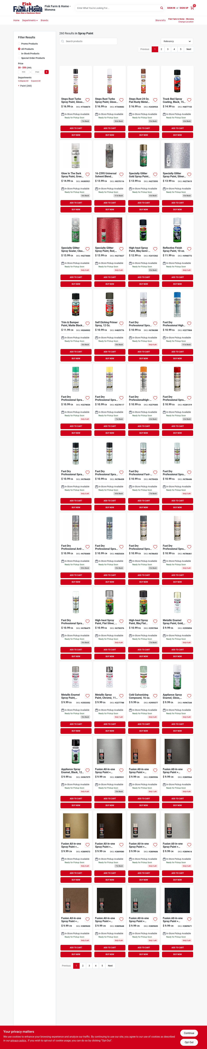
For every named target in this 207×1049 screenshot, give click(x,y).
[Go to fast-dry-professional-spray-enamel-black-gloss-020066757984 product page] (109, 475)
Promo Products (29, 43)
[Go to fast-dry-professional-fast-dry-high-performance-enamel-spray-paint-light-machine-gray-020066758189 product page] (143, 475)
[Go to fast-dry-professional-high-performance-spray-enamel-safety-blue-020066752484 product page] (177, 326)
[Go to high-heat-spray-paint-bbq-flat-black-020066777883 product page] (143, 623)
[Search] (162, 7)
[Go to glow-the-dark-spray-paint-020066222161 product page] (75, 177)
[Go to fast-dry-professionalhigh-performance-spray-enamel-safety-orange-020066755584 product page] (143, 400)
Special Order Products (33, 58)
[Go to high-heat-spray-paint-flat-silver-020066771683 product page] (109, 623)
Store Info (160, 20)
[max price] (37, 72)
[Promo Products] (19, 43)
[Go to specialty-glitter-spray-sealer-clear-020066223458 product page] (75, 251)
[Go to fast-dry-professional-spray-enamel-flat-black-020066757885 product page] (75, 475)
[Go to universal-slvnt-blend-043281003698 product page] (109, 177)
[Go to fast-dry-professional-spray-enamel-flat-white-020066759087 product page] (177, 549)
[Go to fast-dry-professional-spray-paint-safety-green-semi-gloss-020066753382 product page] (75, 400)
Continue (189, 1033)
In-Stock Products (30, 53)
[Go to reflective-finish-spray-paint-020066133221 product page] (177, 251)
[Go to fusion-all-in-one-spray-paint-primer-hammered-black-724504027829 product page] (177, 921)
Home (16, 20)
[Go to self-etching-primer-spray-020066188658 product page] (109, 326)
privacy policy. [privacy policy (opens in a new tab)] (18, 1040)
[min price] (23, 72)
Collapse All (23, 81)
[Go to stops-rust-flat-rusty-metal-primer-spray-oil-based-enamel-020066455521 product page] (143, 102)
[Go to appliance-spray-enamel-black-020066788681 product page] (75, 772)
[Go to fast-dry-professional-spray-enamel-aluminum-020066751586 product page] (143, 326)
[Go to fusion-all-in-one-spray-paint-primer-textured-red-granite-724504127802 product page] (143, 921)
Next (189, 49)
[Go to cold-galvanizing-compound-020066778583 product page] (143, 698)
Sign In (171, 8)
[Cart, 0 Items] (192, 8)
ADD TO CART (76, 128)
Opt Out (189, 1042)
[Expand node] (19, 85)
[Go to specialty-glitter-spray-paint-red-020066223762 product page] (109, 251)
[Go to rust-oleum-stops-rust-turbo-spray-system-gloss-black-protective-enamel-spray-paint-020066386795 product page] (75, 102)
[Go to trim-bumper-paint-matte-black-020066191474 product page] (75, 326)
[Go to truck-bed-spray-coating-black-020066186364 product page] (177, 102)
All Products (27, 49)
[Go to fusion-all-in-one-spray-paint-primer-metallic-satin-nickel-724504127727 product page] (143, 847)
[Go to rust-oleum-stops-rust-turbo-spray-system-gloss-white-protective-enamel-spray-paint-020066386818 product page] (109, 102)
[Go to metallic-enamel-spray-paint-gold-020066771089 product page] (177, 623)
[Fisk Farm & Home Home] (27, 8)
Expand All (35, 81)
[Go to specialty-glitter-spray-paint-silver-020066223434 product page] (177, 177)
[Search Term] (120, 8)
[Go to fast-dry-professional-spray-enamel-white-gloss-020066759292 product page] (75, 623)
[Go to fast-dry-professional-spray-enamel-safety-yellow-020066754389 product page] (109, 400)
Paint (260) (26, 85)
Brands (44, 20)
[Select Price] (46, 72)
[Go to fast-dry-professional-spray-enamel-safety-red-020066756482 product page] (177, 400)
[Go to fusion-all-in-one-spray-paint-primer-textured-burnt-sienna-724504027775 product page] (75, 921)
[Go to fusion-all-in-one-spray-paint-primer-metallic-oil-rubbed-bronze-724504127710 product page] (109, 847)
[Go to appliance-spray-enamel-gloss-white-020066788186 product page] (177, 698)
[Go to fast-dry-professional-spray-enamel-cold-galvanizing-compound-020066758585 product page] (109, 549)
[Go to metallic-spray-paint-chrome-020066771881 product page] (109, 698)
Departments (29, 20)
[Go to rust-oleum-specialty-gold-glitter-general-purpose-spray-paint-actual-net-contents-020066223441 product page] (143, 177)
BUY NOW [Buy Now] (76, 135)
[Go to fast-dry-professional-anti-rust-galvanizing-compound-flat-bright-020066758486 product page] (75, 549)
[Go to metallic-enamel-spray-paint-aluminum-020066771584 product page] (75, 698)
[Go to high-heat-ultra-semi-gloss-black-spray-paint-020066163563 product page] (143, 251)
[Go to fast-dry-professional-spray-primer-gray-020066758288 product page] (177, 475)
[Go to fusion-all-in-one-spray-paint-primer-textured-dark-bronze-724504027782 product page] (109, 921)
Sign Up (184, 8)
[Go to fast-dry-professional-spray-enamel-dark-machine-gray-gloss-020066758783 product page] (143, 549)
